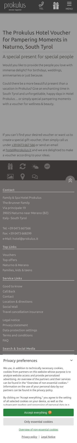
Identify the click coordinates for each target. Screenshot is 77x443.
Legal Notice (48, 437)
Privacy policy (29, 437)
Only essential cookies (38, 421)
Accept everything (38, 412)
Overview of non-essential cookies (38, 429)
